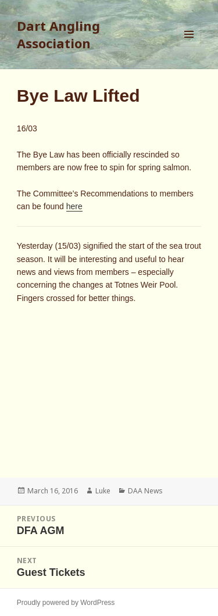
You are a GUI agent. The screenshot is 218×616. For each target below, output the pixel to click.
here (74, 206)
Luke (102, 491)
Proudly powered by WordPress (66, 603)
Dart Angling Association (58, 34)
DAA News (145, 491)
